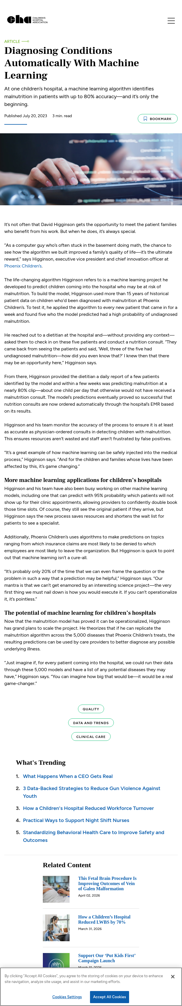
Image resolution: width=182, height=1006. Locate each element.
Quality (91, 708)
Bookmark (158, 117)
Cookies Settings (67, 997)
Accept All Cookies (109, 997)
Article (12, 41)
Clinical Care (91, 735)
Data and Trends (91, 722)
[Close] (172, 976)
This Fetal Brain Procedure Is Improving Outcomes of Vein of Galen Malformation (107, 882)
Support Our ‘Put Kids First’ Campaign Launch (106, 957)
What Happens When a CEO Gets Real (68, 775)
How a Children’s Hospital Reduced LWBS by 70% (104, 918)
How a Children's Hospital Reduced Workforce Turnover (88, 807)
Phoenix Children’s (23, 264)
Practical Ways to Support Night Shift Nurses (76, 819)
